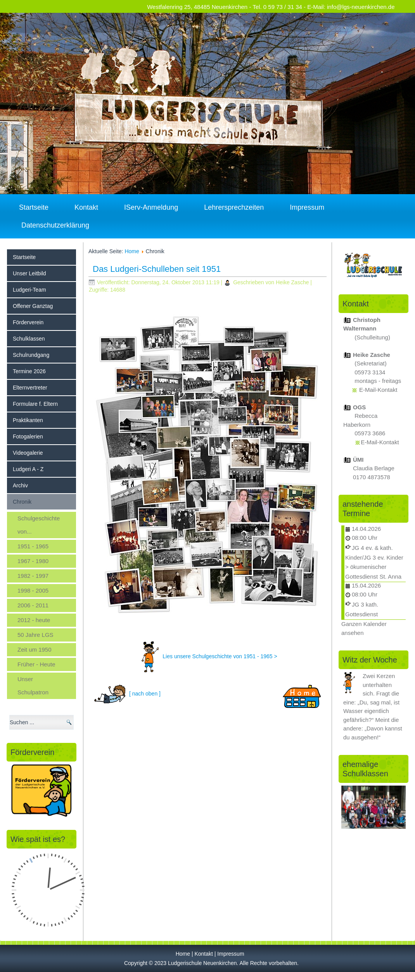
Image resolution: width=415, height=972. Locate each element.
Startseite (33, 207)
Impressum (307, 207)
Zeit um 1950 (34, 649)
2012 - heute (33, 620)
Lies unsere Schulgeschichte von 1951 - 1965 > (220, 656)
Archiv (20, 485)
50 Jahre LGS (35, 634)
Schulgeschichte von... (38, 525)
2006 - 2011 (32, 605)
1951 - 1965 (32, 546)
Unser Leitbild (29, 273)
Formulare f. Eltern (35, 404)
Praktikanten (28, 420)
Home (131, 251)
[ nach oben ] (145, 693)
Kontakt (86, 207)
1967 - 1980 (32, 561)
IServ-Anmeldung (151, 207)
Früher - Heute (36, 664)
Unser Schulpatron (32, 686)
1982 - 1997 (32, 575)
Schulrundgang (31, 355)
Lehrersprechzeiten (234, 207)
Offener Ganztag (33, 306)
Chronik (22, 502)
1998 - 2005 (32, 590)
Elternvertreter (30, 387)
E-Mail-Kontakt (378, 389)
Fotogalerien (28, 436)
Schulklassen (29, 339)
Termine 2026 (29, 371)
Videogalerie (28, 453)
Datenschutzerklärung (55, 225)
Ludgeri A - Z (28, 469)
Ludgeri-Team (29, 290)
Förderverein (28, 322)
